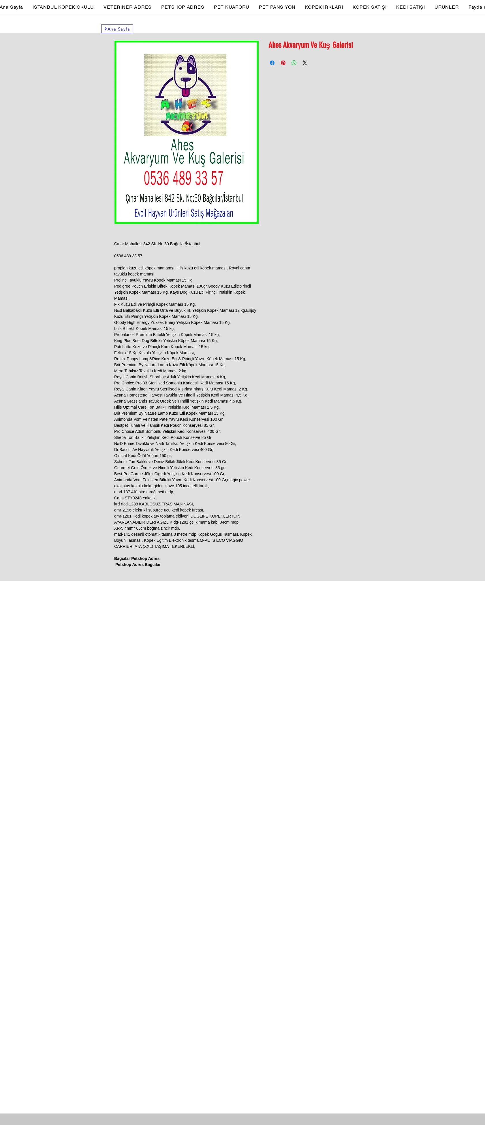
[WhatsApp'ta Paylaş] (294, 62)
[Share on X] (305, 62)
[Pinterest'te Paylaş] (283, 62)
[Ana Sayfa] (117, 28)
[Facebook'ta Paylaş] (272, 62)
